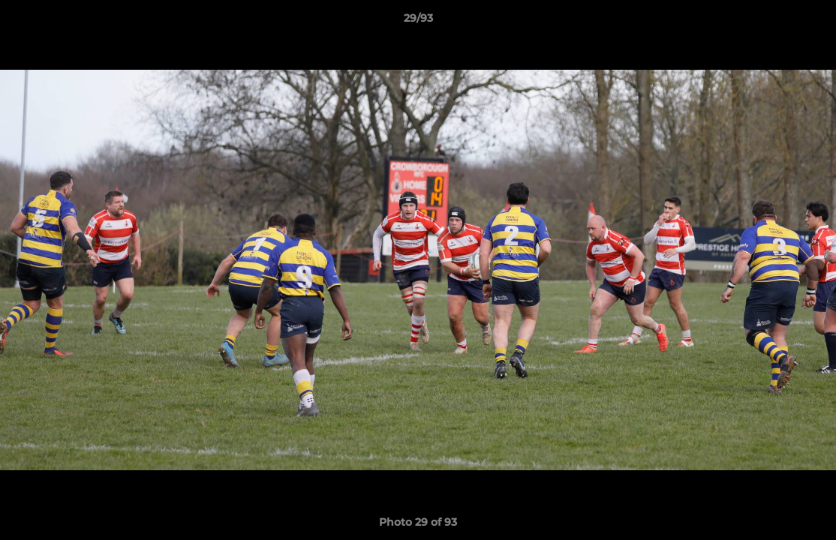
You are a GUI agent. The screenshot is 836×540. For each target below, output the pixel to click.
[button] (809, 21)
